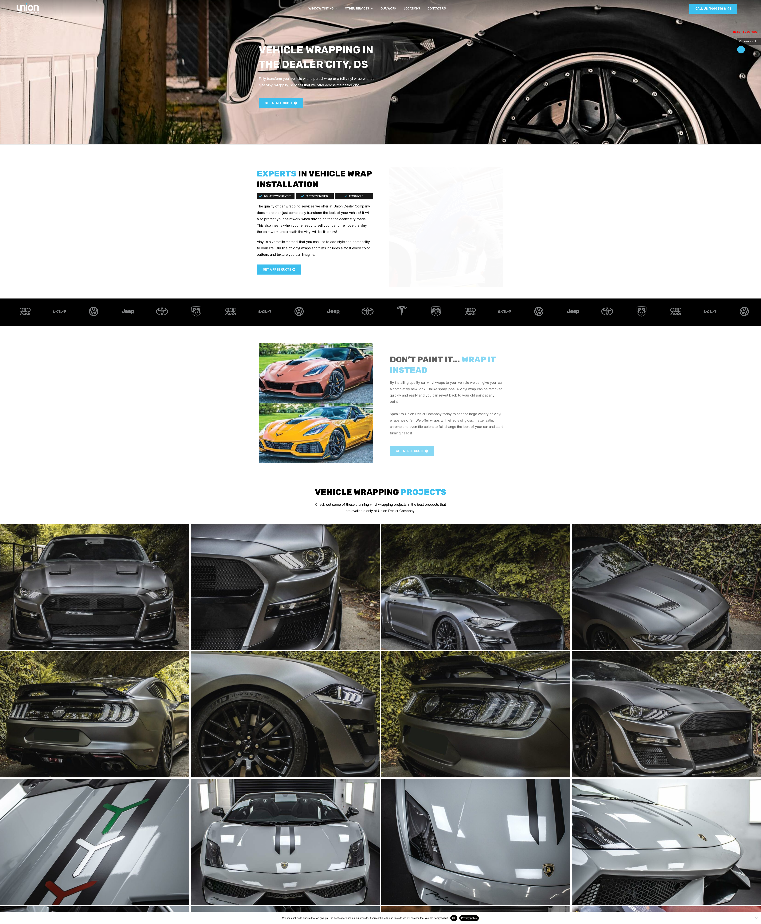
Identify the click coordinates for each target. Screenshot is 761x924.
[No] (756, 918)
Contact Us (436, 8)
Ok (453, 918)
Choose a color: (749, 41)
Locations (412, 8)
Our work (388, 8)
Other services (359, 9)
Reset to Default (746, 31)
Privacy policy (469, 918)
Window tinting (323, 9)
